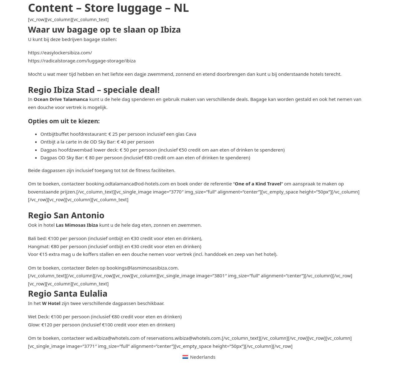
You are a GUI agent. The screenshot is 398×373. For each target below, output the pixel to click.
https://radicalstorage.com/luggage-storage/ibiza (82, 60)
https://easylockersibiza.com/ (60, 52)
